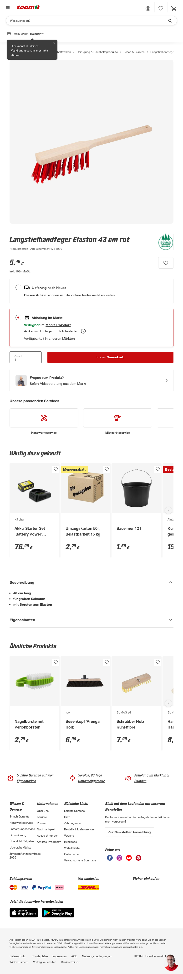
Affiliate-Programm (49, 842)
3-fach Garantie (19, 816)
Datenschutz (17, 956)
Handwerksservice (21, 822)
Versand (69, 835)
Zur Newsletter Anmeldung (129, 832)
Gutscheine (71, 854)
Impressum (59, 956)
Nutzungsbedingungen (97, 956)
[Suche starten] (170, 20)
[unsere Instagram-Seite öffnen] (119, 859)
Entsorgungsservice (22, 829)
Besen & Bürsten (134, 52)
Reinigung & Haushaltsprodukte (97, 52)
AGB (74, 956)
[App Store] (24, 916)
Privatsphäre (40, 956)
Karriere (42, 817)
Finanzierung (18, 835)
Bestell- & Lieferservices (79, 829)
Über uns (43, 811)
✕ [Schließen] (54, 43)
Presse (41, 823)
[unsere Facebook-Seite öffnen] (110, 859)
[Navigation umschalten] (7, 7)
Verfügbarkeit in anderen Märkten (49, 338)
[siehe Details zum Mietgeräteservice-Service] (117, 421)
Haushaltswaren (61, 52)
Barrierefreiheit (70, 962)
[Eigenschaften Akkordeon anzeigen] (91, 619)
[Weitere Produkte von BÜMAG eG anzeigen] (163, 242)
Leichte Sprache (74, 811)
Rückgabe (70, 842)
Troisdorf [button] (37, 34)
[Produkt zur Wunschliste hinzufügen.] (165, 262)
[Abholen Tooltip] (83, 331)
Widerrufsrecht (19, 962)
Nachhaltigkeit (46, 829)
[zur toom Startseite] (28, 7)
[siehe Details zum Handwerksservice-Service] (44, 421)
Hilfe (67, 817)
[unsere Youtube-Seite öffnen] (129, 859)
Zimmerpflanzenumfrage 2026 (23, 855)
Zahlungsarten (73, 823)
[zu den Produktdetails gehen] (19, 248)
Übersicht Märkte (20, 847)
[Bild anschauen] (91, 142)
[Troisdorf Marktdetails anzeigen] (58, 324)
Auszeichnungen (47, 835)
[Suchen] (88, 20)
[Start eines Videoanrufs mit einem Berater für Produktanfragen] (91, 380)
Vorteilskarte (72, 848)
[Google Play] (58, 916)
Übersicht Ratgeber (22, 841)
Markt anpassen (21, 50)
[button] (148, 8)
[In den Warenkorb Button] (110, 357)
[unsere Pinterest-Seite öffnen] (138, 859)
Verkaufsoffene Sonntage (80, 860)
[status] (161, 8)
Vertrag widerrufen (44, 962)
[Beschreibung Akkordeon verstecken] (91, 582)
